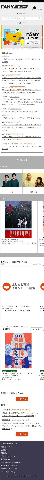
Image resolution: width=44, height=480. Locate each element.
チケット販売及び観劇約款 (10, 462)
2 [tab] (11, 49)
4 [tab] (20, 49)
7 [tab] (33, 49)
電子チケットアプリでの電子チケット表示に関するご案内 (19, 111)
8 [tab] (38, 49)
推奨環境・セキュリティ (9, 469)
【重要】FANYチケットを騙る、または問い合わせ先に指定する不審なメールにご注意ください (21, 138)
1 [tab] (6, 49)
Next (42, 36)
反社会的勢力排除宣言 (9, 465)
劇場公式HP (5, 447)
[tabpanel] (22, 37)
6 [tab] (29, 49)
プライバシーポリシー (9, 456)
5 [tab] (24, 49)
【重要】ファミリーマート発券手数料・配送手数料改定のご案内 (21, 118)
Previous (2, 36)
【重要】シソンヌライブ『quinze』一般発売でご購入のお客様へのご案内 (21, 60)
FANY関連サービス (8, 444)
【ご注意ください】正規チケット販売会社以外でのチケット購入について (21, 147)
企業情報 (4, 450)
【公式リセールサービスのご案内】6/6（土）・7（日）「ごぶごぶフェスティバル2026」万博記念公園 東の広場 (21, 70)
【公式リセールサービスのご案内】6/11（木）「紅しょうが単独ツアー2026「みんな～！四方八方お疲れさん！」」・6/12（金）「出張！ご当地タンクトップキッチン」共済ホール (22, 80)
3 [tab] (15, 49)
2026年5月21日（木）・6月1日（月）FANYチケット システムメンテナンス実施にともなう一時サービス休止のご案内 (21, 91)
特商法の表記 (6, 459)
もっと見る (37, 264)
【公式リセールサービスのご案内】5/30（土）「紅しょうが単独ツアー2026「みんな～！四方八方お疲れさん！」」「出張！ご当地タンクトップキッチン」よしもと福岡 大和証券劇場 (22, 102)
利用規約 (4, 453)
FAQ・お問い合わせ (8, 472)
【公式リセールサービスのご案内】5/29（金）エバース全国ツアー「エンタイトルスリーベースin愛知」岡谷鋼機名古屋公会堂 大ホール (21, 127)
